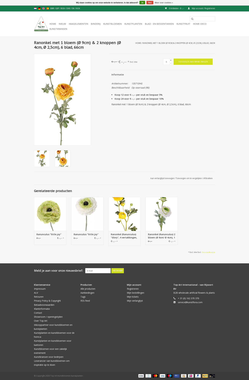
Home (52, 23)
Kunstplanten (133, 23)
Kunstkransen (58, 28)
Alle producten (88, 288)
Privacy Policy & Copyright (47, 300)
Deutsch (39, 8)
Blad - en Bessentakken (159, 23)
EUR (52, 8)
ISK (73, 8)
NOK (78, 8)
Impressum (40, 288)
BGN (63, 8)
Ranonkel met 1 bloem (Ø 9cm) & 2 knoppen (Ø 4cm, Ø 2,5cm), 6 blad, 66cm (179, 43)
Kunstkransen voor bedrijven (48, 356)
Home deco (199, 23)
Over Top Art (40, 320)
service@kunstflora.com (190, 302)
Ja (142, 3)
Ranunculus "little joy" (49, 234)
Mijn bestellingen (135, 292)
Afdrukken (208, 178)
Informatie (117, 74)
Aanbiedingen (87, 292)
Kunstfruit (183, 23)
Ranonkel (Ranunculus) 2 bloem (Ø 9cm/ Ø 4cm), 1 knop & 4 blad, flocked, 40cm (161, 236)
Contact (38, 312)
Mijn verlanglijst (135, 300)
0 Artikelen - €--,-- (175, 8)
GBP (57, 8)
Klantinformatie (42, 308)
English (43, 8)
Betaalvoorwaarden (44, 304)
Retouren (39, 296)
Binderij (96, 23)
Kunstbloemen (112, 23)
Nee (150, 3)
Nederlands (35, 8)
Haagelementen (78, 23)
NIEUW (62, 23)
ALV (36, 292)
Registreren (133, 288)
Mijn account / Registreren (201, 8)
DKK (69, 8)
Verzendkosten (208, 252)
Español (47, 8)
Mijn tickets (133, 296)
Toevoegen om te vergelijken (189, 178)
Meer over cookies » (164, 3)
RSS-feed (85, 300)
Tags (83, 296)
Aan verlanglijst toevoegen (162, 178)
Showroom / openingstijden (48, 316)
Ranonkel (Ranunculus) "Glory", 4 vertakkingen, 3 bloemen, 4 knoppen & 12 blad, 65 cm (124, 236)
